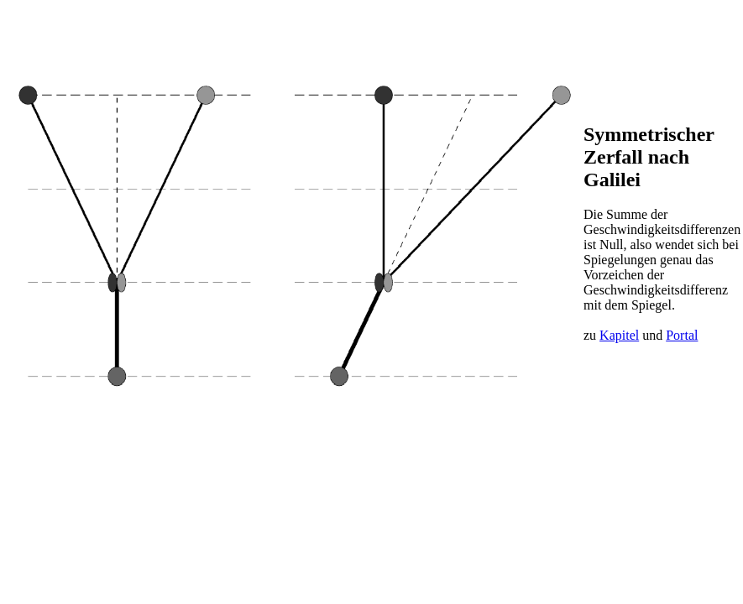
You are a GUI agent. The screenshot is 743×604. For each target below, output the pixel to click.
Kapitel (619, 335)
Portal (682, 335)
